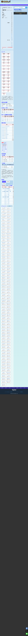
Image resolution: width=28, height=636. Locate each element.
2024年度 (8, 181)
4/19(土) (5, 199)
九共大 (6, 130)
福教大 (3, 120)
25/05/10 (3, 130)
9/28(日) (5, 195)
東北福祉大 (7, 134)
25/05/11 (3, 131)
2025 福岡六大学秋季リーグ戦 (6, 191)
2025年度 (4, 181)
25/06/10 (3, 134)
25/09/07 (3, 135)
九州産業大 (7, 185)
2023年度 (4, 183)
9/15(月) (5, 194)
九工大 (3, 119)
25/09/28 (3, 138)
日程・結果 (6, 148)
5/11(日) (5, 202)
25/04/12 (3, 127)
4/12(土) (5, 198)
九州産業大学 (9, 206)
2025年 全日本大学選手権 (6, 188)
